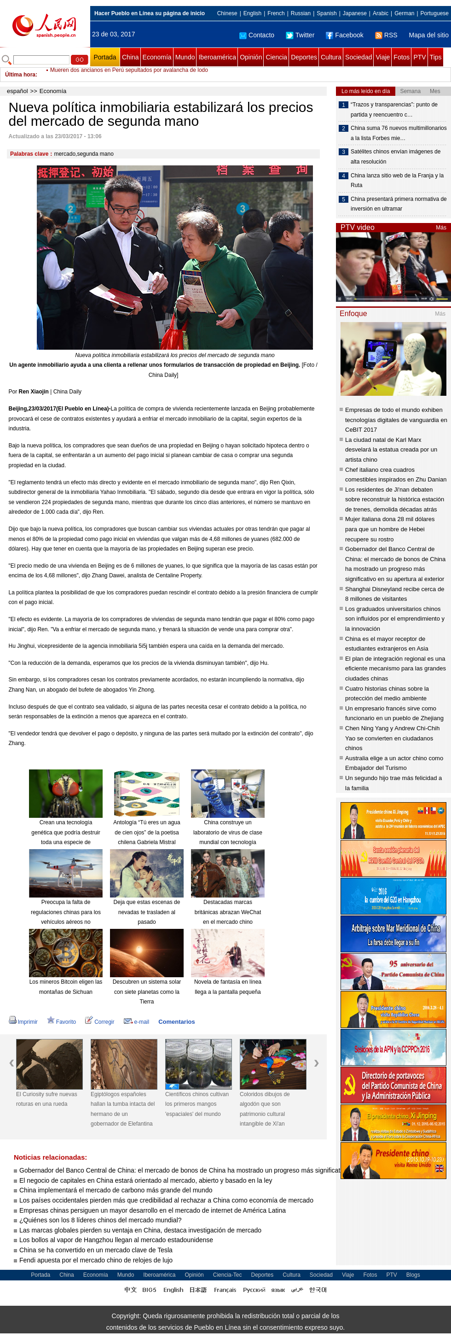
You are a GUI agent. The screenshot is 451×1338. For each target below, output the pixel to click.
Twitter (300, 35)
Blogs (413, 1275)
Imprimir (23, 1022)
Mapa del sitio (429, 35)
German (404, 13)
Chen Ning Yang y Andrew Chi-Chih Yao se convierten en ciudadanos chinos (392, 738)
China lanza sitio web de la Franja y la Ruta (397, 180)
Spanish (326, 13)
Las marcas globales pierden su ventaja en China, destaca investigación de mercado (140, 1230)
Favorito (61, 1022)
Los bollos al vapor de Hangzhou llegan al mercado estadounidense (116, 1240)
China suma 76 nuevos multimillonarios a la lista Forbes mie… (399, 133)
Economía (157, 57)
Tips (436, 57)
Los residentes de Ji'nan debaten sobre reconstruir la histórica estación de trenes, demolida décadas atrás (394, 499)
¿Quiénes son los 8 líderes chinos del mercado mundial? (100, 1220)
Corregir (99, 1022)
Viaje (383, 57)
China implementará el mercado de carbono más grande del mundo (115, 1190)
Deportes (304, 57)
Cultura (331, 57)
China (130, 57)
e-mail (137, 1022)
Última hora (20, 74)
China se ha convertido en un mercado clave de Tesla (96, 1250)
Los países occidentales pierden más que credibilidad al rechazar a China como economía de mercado (166, 1200)
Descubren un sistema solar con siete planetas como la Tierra (147, 992)
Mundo (185, 57)
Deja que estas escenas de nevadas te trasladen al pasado (147, 912)
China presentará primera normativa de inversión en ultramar (399, 204)
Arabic (380, 13)
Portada (104, 57)
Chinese (227, 13)
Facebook (344, 35)
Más (441, 227)
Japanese (355, 13)
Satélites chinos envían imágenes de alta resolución (395, 156)
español (17, 91)
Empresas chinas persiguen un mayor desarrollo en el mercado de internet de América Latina (152, 1210)
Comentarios (176, 1021)
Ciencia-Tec (227, 1275)
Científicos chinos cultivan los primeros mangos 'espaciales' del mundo (197, 1104)
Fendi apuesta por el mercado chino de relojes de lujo (96, 1260)
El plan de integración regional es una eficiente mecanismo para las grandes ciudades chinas (395, 668)
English (252, 13)
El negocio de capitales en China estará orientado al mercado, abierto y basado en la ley (145, 1180)
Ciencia (276, 57)
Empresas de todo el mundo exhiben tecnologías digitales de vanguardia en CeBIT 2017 (396, 419)
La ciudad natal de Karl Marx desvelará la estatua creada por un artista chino (391, 449)
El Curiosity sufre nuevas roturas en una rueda (46, 1099)
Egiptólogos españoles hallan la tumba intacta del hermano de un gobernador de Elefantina (123, 1109)
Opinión (251, 57)
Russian (301, 13)
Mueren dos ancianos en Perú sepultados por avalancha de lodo (129, 74)
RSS (386, 35)
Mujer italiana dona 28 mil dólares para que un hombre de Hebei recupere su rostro (389, 529)
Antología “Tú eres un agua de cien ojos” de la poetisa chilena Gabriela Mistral (146, 832)
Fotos (401, 57)
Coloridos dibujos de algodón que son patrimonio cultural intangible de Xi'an (265, 1109)
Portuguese (435, 13)
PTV (419, 57)
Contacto (256, 35)
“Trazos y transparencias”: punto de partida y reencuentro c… (394, 109)
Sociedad (358, 57)
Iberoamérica (217, 57)
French (275, 13)
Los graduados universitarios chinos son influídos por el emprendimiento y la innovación (395, 618)
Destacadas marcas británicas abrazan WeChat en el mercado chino (228, 912)
